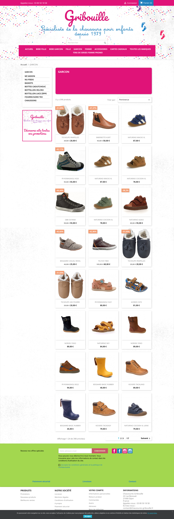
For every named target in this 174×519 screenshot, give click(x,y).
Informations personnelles (99, 494)
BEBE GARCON (56, 49)
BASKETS (29, 83)
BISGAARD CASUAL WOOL (70, 261)
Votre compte (96, 490)
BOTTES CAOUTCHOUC (35, 86)
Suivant (146, 438)
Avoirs (91, 503)
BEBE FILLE (41, 49)
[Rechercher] (87, 42)
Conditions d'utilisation (64, 500)
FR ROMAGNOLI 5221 (103, 302)
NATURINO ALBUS (136, 220)
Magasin (58, 509)
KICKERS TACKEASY (103, 425)
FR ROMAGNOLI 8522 (70, 384)
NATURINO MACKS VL (136, 137)
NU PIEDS (29, 79)
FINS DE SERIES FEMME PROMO (88, 52)
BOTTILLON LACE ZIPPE (36, 93)
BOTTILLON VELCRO (34, 90)
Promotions (25, 494)
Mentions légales (61, 497)
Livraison (58, 494)
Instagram (124, 451)
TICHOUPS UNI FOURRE (70, 302)
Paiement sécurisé (62, 506)
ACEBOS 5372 (136, 302)
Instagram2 (130, 451)
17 (128, 438)
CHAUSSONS (30, 100)
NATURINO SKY (103, 343)
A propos (58, 503)
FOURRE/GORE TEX (34, 97)
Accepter (88, 516)
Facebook (114, 451)
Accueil (29, 49)
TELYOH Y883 (103, 261)
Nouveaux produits (28, 497)
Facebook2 (119, 451)
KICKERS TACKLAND (136, 384)
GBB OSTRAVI (70, 220)
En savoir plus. (152, 513)
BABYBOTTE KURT (103, 137)
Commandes (94, 500)
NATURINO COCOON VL (136, 178)
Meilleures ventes (28, 500)
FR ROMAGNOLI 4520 (70, 178)
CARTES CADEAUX (118, 49)
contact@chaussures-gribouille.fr (138, 508)
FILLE (68, 49)
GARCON (78, 49)
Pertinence (134, 99)
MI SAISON (30, 76)
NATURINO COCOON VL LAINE (136, 425)
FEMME (88, 49)
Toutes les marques (140, 49)
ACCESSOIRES (101, 49)
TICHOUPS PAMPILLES (70, 137)
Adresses (92, 506)
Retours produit (95, 497)
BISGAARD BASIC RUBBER (103, 384)
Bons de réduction (96, 509)
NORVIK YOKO (70, 343)
